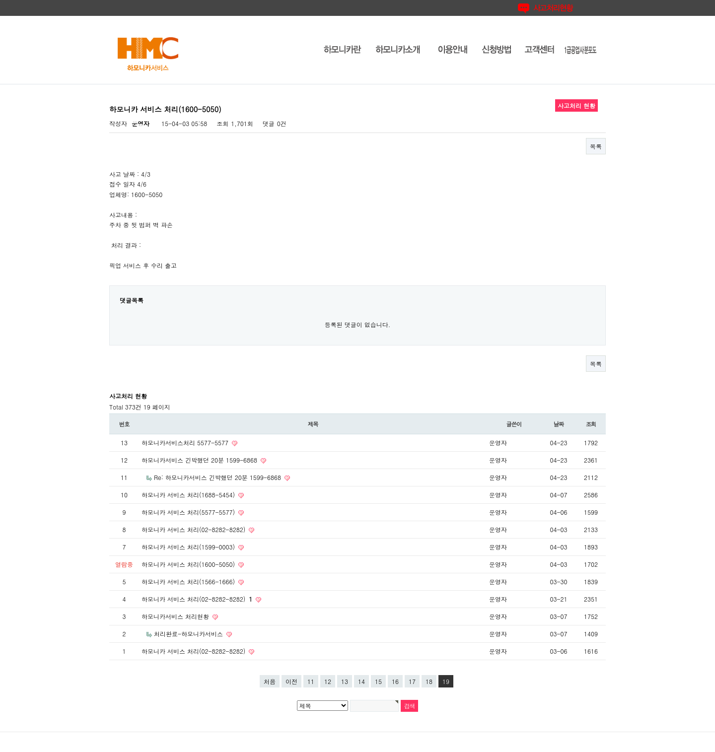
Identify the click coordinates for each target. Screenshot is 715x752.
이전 (291, 681)
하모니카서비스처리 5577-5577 (186, 442)
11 (310, 681)
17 (412, 681)
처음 (270, 681)
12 (327, 681)
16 (395, 681)
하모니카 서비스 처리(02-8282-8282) (194, 529)
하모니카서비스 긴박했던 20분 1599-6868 (200, 460)
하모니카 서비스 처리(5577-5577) (189, 512)
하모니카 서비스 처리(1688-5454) (189, 494)
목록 (596, 146)
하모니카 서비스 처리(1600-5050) (189, 564)
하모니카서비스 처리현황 (176, 616)
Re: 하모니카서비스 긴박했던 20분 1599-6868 (218, 477)
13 (344, 681)
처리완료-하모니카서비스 (189, 633)
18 (429, 681)
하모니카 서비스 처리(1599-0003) (189, 547)
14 (361, 681)
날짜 (559, 424)
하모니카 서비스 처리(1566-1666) (189, 581)
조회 (591, 424)
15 (378, 681)
